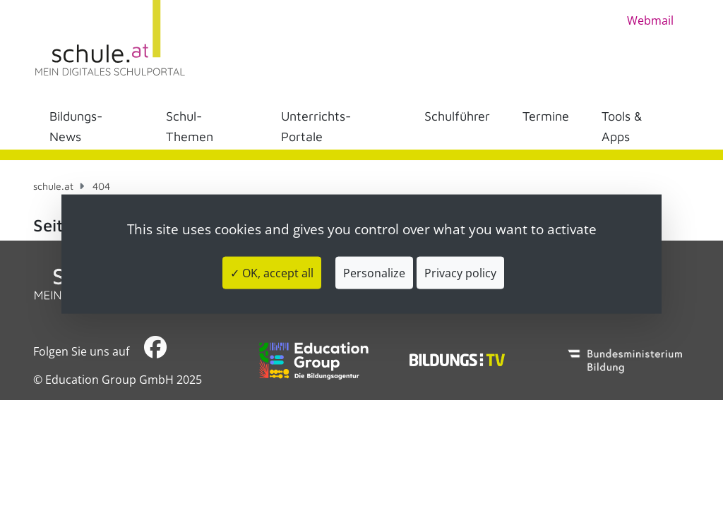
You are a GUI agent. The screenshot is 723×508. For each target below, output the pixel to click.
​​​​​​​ (155, 351)
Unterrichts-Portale (316, 126)
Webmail (650, 20)
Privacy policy (460, 272)
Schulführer (457, 116)
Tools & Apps (622, 126)
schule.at (53, 186)
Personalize (374, 272)
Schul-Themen (189, 126)
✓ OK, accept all (271, 272)
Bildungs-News (75, 126)
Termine (545, 116)
